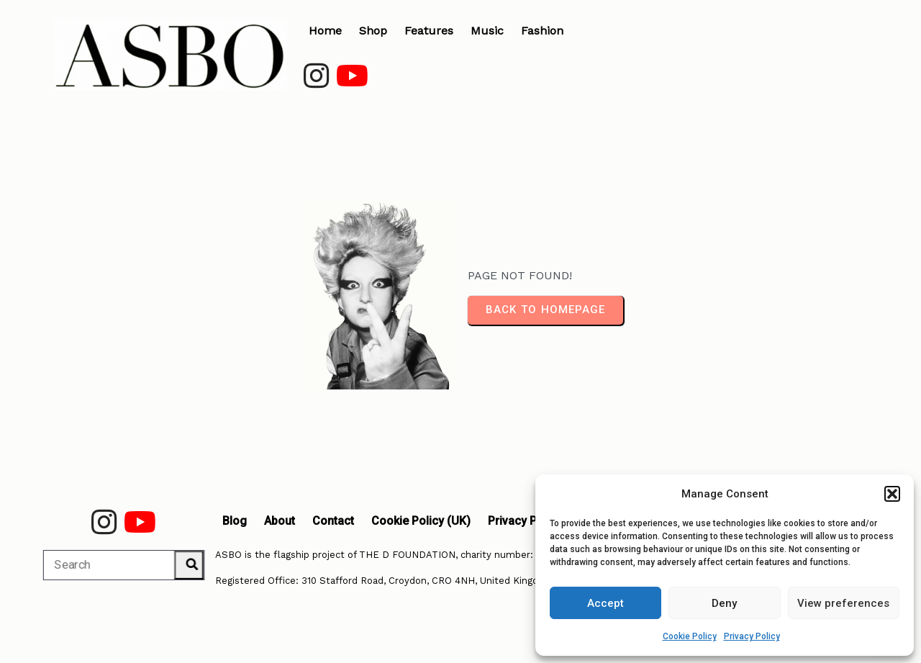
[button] (892, 494)
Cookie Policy (690, 636)
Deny (724, 603)
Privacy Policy (752, 636)
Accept (605, 603)
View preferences (843, 603)
